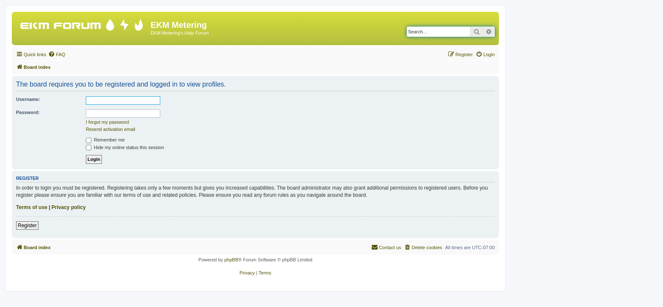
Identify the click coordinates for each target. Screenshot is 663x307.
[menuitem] (56, 54)
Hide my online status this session (125, 147)
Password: (28, 112)
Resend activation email (110, 129)
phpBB (231, 259)
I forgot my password (107, 122)
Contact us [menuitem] (386, 247)
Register (27, 225)
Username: (28, 99)
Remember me (105, 139)
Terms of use (31, 207)
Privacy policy (69, 207)
